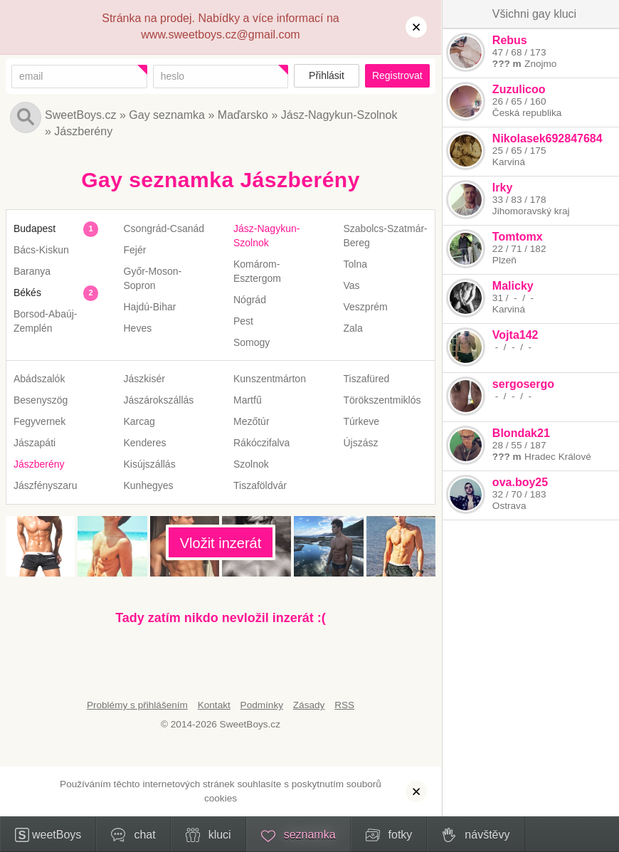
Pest (243, 321)
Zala (353, 328)
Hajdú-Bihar (150, 306)
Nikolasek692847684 (547, 138)
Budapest (34, 228)
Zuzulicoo (518, 89)
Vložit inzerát (221, 543)
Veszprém (366, 306)
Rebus (509, 40)
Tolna (355, 264)
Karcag (139, 421)
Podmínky (261, 705)
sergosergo (523, 384)
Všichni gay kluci (534, 14)
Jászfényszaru (45, 485)
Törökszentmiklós (382, 400)
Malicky (512, 286)
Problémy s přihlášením (137, 705)
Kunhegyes (149, 485)
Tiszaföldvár (260, 485)
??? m (506, 63)
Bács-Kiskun (41, 250)
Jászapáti (34, 442)
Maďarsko (243, 115)
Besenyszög (41, 400)
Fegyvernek (39, 421)
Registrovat (397, 75)
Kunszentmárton (269, 378)
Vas (352, 285)
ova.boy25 (519, 482)
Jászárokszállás (159, 400)
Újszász (361, 442)
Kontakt (214, 705)
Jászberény (83, 131)
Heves (138, 328)
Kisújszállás (150, 464)
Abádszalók (39, 378)
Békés (27, 292)
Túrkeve (362, 421)
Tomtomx (517, 237)
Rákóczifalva (261, 442)
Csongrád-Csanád (164, 228)
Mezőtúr (251, 421)
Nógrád (249, 299)
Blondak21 (520, 433)
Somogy (251, 342)
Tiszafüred (367, 378)
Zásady (309, 705)
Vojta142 (515, 335)
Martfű (247, 400)
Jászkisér (144, 378)
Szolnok (251, 464)
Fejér (135, 250)
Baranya (32, 271)
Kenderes (145, 442)
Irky (502, 188)
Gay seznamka (167, 115)
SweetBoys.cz (80, 115)
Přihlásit (326, 75)
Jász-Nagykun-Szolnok (339, 115)
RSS (344, 705)
